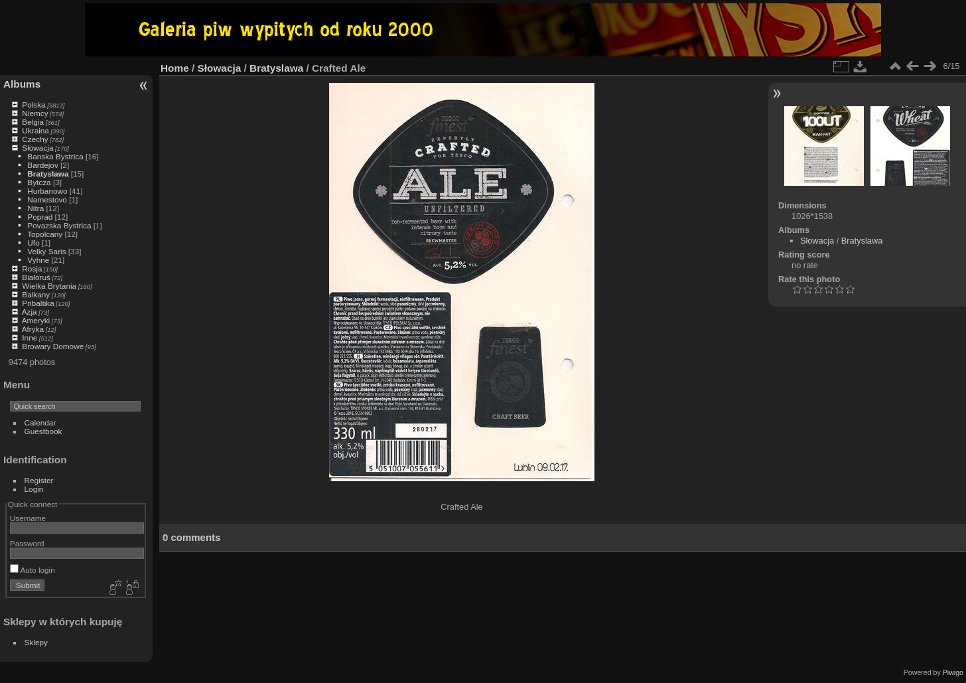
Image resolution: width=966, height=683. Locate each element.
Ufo (33, 242)
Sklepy (36, 642)
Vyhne (38, 260)
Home (175, 68)
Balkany (36, 294)
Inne (29, 337)
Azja (29, 311)
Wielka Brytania (49, 285)
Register (39, 480)
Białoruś (36, 277)
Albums (21, 84)
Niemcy (35, 113)
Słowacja (37, 147)
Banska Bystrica (55, 156)
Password (27, 543)
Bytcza (38, 182)
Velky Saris (46, 251)
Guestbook (43, 431)
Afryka (33, 329)
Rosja (32, 268)
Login (34, 489)
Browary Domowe (53, 346)
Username (28, 518)
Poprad (39, 216)
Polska (33, 104)
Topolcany (44, 234)
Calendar (40, 422)
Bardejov (42, 165)
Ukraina (35, 130)
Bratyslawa (47, 173)
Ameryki (36, 320)
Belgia (33, 121)
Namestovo (47, 199)
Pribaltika (38, 303)
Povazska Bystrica (59, 225)
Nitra (35, 208)
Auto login (32, 570)
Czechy (35, 139)
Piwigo (953, 672)
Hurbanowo (47, 191)
